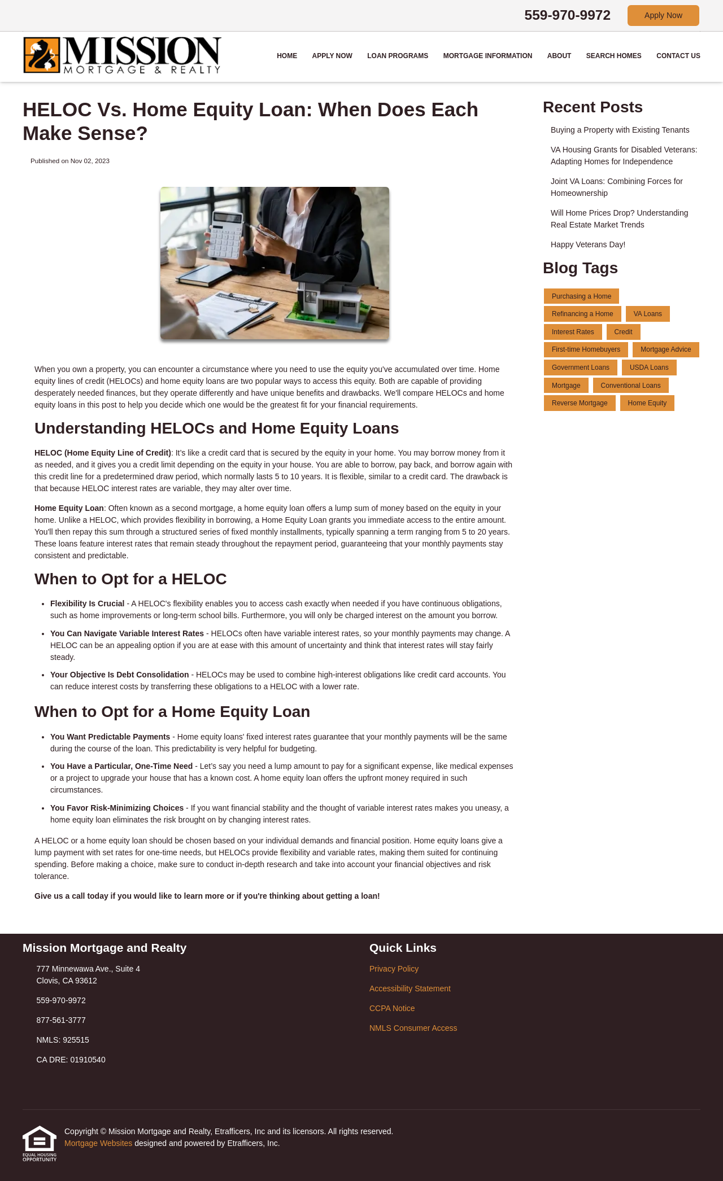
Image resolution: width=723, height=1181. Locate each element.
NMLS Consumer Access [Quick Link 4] (413, 1028)
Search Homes (614, 56)
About (559, 56)
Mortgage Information (488, 56)
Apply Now (663, 15)
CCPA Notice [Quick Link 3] (392, 1008)
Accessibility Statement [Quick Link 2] (410, 988)
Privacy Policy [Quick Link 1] (394, 968)
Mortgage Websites (99, 1143)
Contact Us (678, 56)
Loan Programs (397, 56)
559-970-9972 (568, 15)
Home (287, 56)
